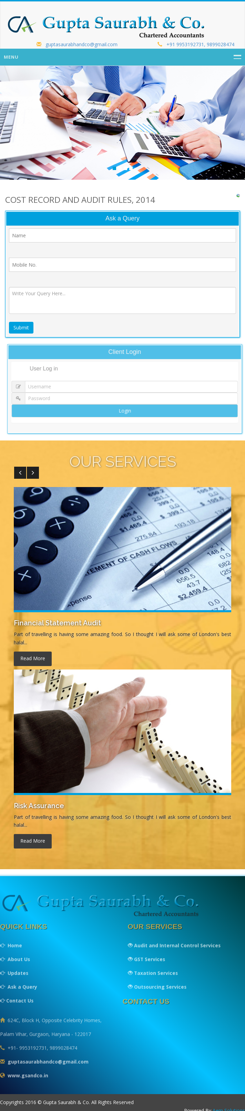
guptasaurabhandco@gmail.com (77, 44)
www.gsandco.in (28, 1079)
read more (32, 658)
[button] (20, 473)
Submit (21, 328)
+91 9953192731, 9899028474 (195, 44)
